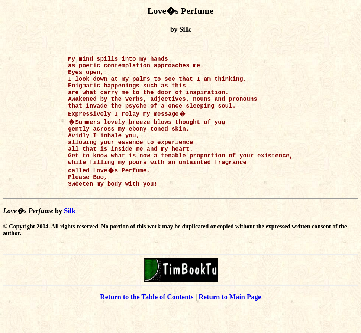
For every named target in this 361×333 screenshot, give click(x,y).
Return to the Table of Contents (147, 322)
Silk (69, 236)
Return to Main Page (230, 322)
